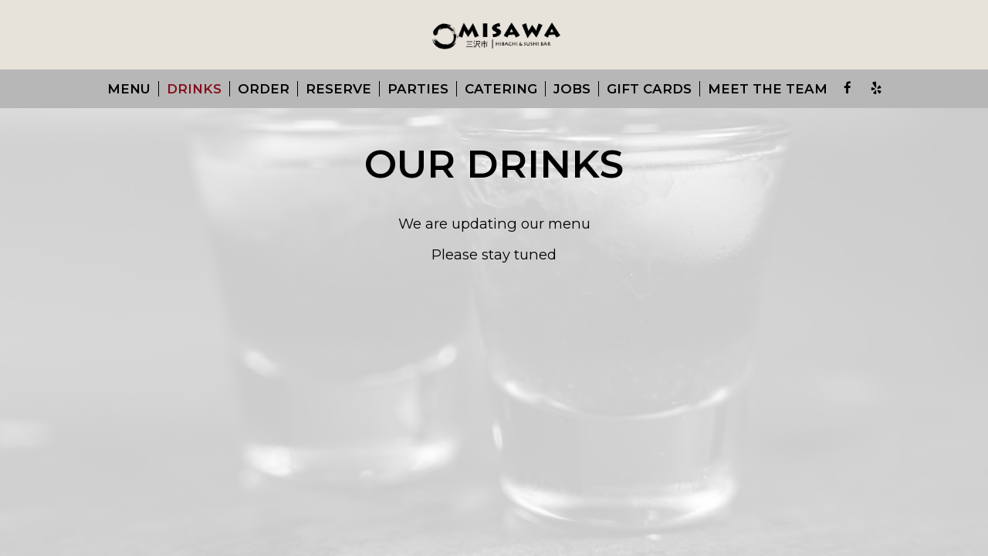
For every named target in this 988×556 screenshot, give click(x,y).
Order (263, 89)
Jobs (571, 89)
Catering (501, 89)
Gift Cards (649, 89)
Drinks (194, 89)
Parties (417, 89)
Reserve (338, 89)
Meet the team (767, 89)
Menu (129, 89)
